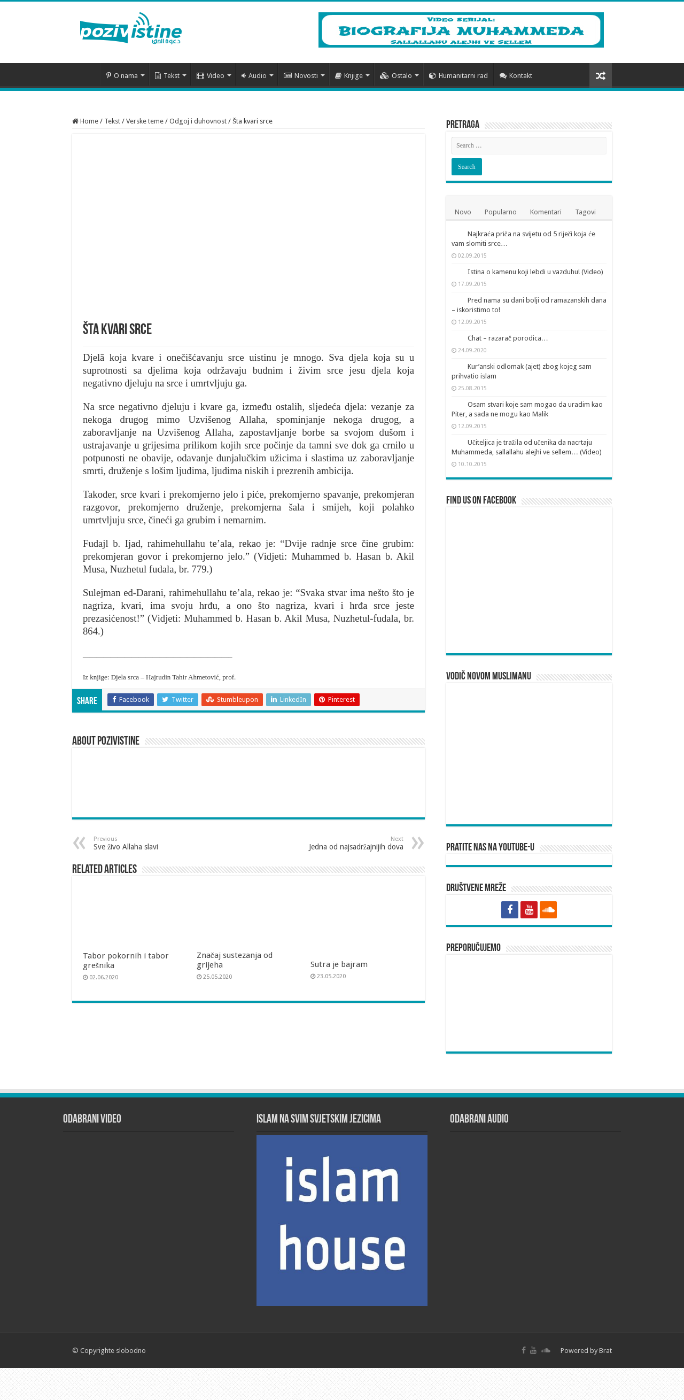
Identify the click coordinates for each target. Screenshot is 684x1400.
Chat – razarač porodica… (508, 338)
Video (210, 76)
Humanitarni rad (458, 76)
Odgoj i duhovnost (198, 121)
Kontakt (516, 76)
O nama (122, 76)
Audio (254, 76)
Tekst (167, 76)
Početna (86, 74)
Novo (463, 212)
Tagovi (585, 212)
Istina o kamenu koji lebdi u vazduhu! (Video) (535, 272)
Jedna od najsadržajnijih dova (348, 843)
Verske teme (145, 121)
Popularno (501, 212)
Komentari (546, 212)
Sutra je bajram (339, 964)
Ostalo (396, 76)
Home (85, 121)
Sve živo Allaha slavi (148, 843)
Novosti (301, 76)
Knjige (349, 76)
